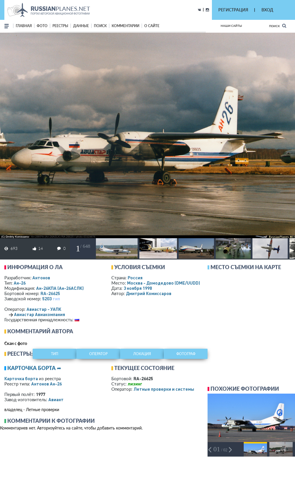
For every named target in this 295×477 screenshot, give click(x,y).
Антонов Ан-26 (46, 383)
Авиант (56, 399)
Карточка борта (21, 378)
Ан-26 (20, 282)
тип (56, 298)
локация (142, 354)
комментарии (125, 26)
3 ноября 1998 (138, 288)
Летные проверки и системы (164, 389)
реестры (60, 26)
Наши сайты (231, 25)
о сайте (151, 26)
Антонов (41, 277)
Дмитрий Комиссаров (148, 293)
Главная (24, 26)
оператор (98, 354)
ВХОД (267, 9)
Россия (135, 277)
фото (42, 26)
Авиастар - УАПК (44, 309)
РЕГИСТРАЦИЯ (233, 9)
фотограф (185, 354)
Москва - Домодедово (163, 282)
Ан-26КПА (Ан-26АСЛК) (60, 288)
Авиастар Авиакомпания (39, 314)
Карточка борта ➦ (34, 368)
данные (81, 26)
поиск (100, 26)
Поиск (277, 26)
